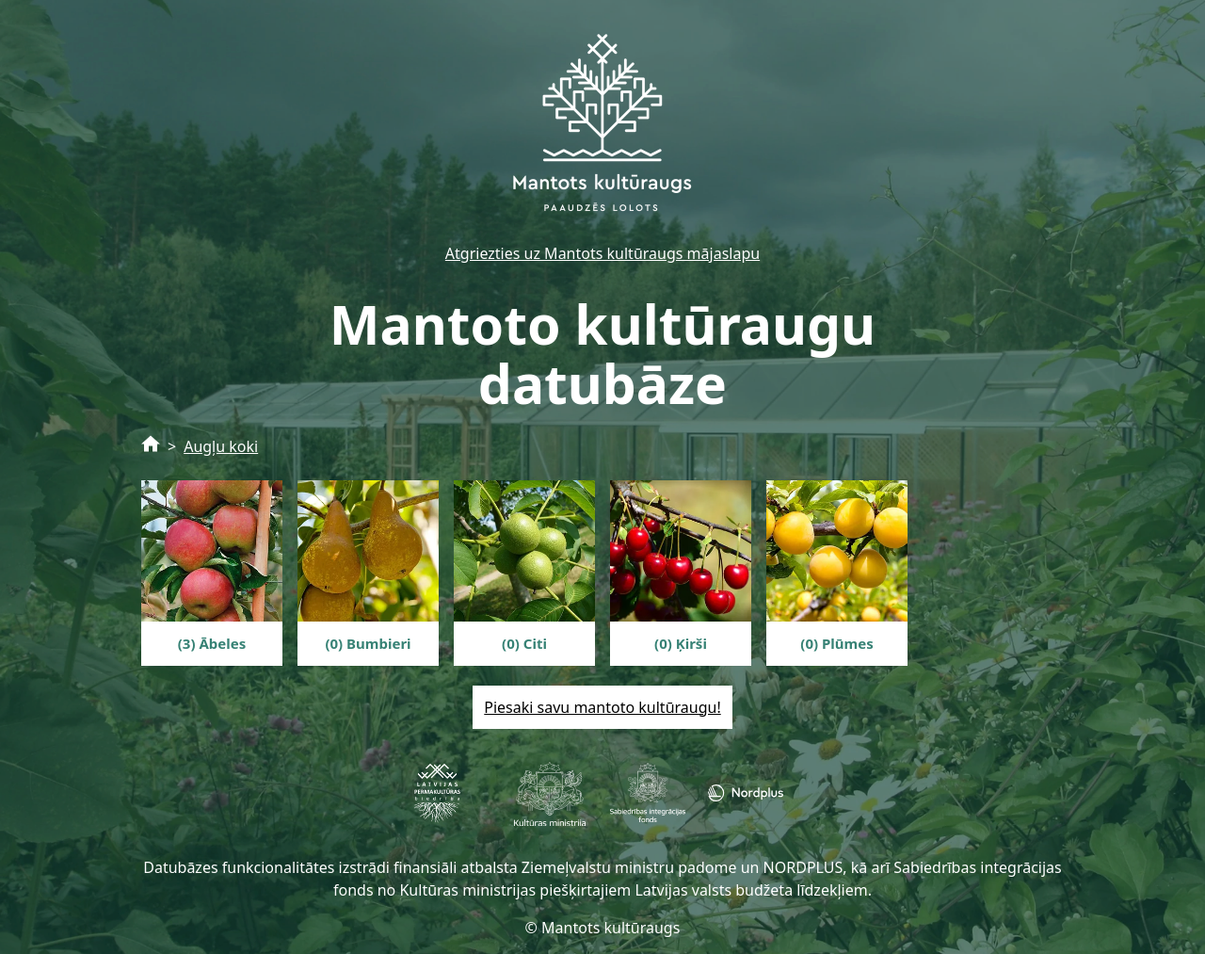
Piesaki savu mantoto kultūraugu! (602, 707)
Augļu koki (221, 446)
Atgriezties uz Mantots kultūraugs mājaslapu (602, 253)
